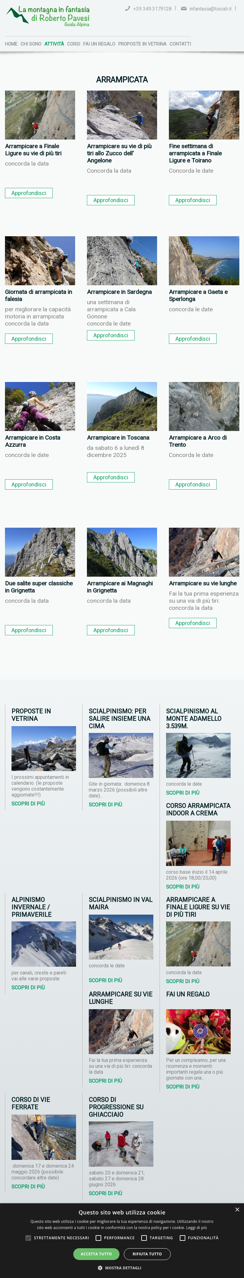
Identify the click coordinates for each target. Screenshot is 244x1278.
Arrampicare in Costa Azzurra (32, 441)
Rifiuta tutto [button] (147, 1254)
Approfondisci (28, 193)
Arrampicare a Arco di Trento (198, 441)
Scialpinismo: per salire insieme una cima (119, 719)
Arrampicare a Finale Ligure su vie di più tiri (33, 150)
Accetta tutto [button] (96, 1254)
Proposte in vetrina (142, 44)
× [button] (237, 1210)
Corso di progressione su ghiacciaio (116, 1107)
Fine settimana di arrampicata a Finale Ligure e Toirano (195, 153)
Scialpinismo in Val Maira (120, 903)
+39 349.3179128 (152, 9)
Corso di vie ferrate (30, 1103)
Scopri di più (28, 804)
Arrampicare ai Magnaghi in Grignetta (120, 587)
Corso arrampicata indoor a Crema (198, 809)
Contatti (180, 44)
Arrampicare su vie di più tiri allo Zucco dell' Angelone (119, 153)
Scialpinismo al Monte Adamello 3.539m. (193, 719)
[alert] (122, 1240)
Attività (54, 44)
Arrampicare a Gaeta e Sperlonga (198, 295)
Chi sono (30, 44)
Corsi (73, 44)
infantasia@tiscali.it (210, 9)
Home (11, 44)
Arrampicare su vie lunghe (203, 583)
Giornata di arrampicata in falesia (38, 295)
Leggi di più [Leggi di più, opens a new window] (196, 1227)
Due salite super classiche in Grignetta (39, 587)
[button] (122, 1268)
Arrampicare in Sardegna (119, 291)
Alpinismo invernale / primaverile (31, 907)
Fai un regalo (99, 44)
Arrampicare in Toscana (118, 437)
